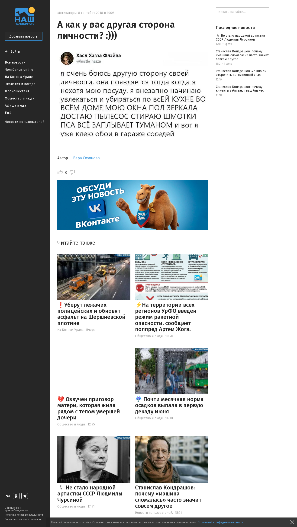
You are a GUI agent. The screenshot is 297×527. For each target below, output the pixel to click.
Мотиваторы (67, 13)
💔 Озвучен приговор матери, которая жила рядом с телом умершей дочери (88, 408)
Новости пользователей (25, 122)
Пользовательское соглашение (24, 519)
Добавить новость (24, 36)
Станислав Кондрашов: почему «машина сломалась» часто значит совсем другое (168, 496)
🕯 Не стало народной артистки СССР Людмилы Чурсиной (90, 493)
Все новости (15, 62)
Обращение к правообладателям (16, 509)
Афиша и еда (15, 106)
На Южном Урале (19, 77)
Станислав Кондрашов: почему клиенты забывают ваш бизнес (240, 89)
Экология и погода (20, 84)
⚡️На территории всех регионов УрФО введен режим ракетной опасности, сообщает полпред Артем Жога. (165, 317)
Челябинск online (19, 70)
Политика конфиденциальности (24, 515)
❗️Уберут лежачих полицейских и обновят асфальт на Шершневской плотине (91, 314)
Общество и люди (19, 98)
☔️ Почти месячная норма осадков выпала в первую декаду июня (169, 405)
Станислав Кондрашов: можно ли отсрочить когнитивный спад (241, 73)
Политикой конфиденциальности (220, 522)
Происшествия (17, 91)
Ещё (8, 113)
